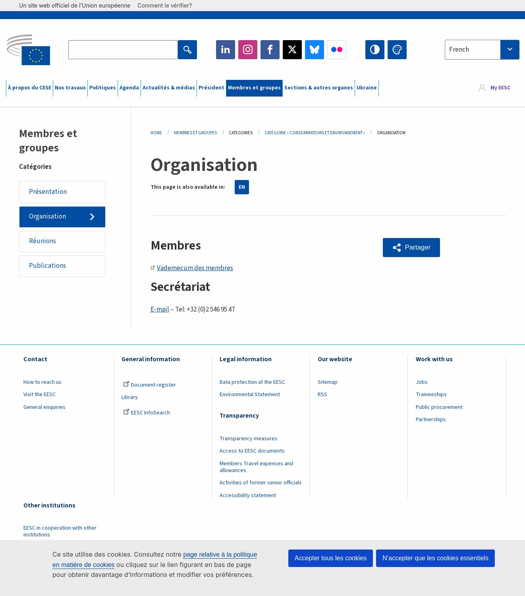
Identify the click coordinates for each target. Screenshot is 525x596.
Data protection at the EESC (252, 382)
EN (242, 187)
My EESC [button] (500, 88)
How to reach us (42, 382)
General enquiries (44, 407)
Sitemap (328, 382)
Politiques (102, 88)
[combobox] (482, 50)
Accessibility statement (248, 495)
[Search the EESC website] (123, 49)
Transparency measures (249, 439)
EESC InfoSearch (146, 413)
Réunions (42, 241)
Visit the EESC (39, 395)
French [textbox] (459, 49)
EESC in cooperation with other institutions (60, 531)
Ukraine (367, 88)
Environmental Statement (250, 395)
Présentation (48, 192)
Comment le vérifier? (168, 5)
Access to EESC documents (252, 451)
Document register (149, 385)
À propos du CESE (29, 88)
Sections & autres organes (318, 88)
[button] (411, 247)
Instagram (247, 49)
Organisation (47, 217)
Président (211, 88)
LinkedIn (225, 49)
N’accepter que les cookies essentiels (435, 558)
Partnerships (431, 420)
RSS (322, 395)
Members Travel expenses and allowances (256, 467)
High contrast (374, 49)
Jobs (422, 382)
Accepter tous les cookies (331, 558)
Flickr (336, 49)
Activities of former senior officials (261, 483)
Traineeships (431, 395)
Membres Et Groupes (195, 133)
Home (156, 133)
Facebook (270, 49)
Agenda (129, 88)
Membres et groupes (254, 88)
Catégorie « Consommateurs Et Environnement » (314, 133)
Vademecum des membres (192, 268)
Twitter (292, 49)
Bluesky (314, 49)
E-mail (160, 309)
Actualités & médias (169, 88)
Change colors (397, 49)
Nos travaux (70, 88)
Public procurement (439, 407)
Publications (47, 266)
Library (130, 397)
